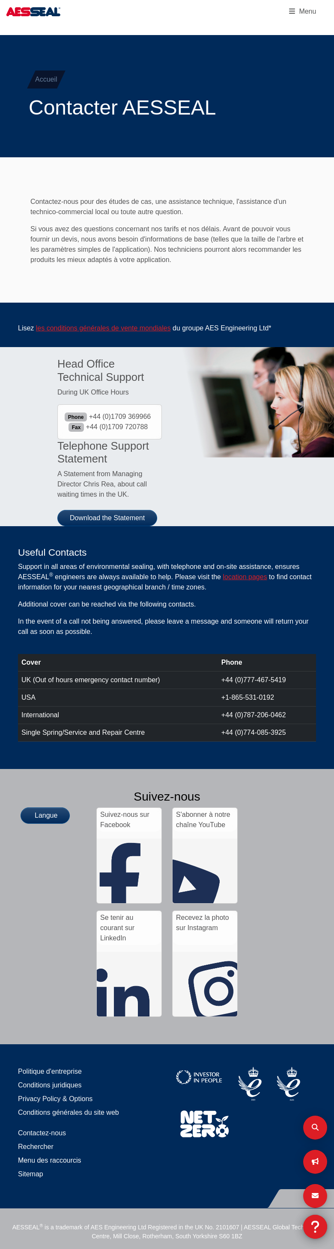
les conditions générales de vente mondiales (103, 328)
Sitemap (30, 1174)
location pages (245, 576)
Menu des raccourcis (49, 1160)
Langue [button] (46, 815)
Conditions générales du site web (68, 1112)
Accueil (46, 79)
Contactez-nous (42, 1133)
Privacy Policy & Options (55, 1098)
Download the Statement (107, 517)
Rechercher (36, 1146)
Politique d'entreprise (50, 1071)
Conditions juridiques (50, 1085)
